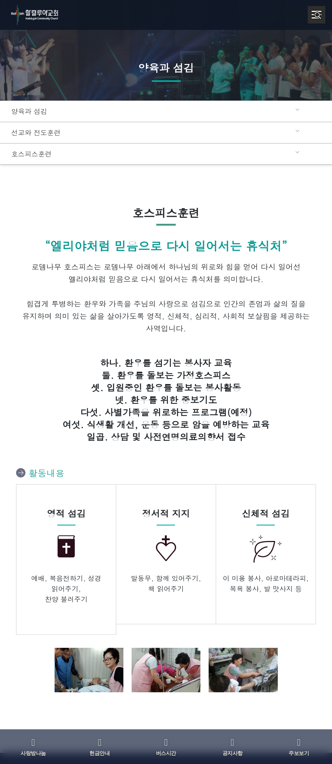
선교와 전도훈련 (34, 132)
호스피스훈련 (30, 154)
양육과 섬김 (28, 111)
